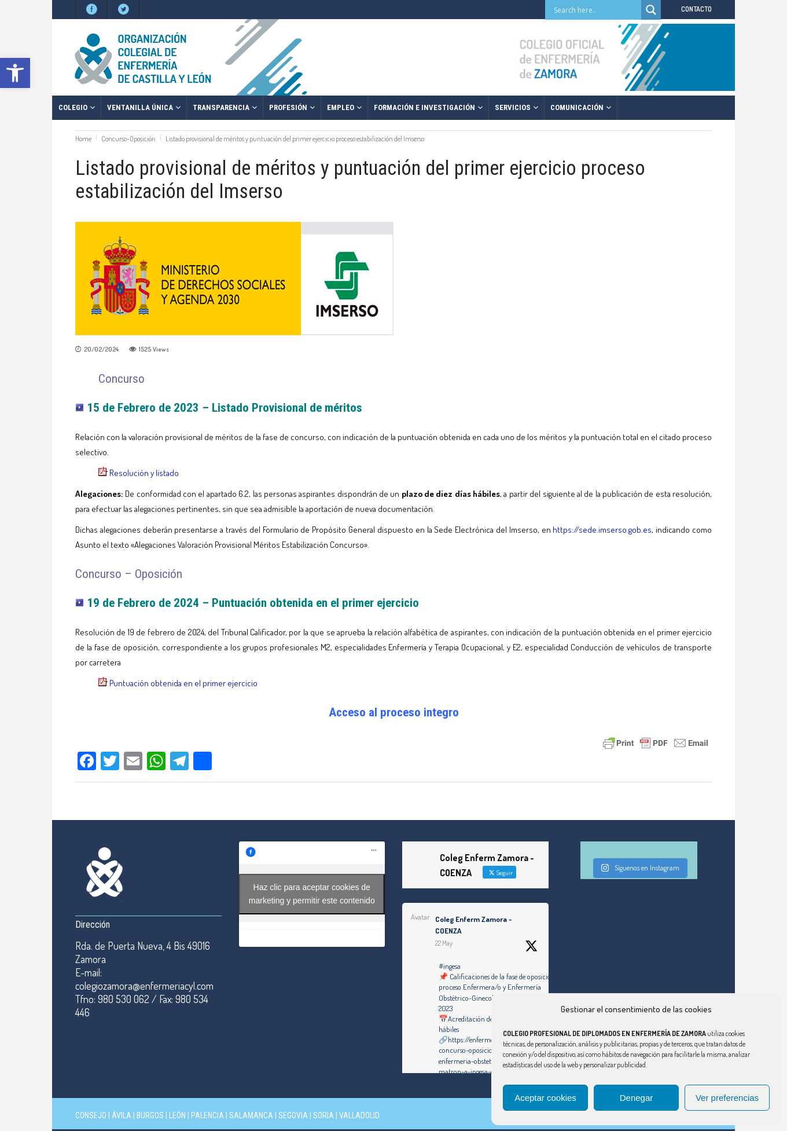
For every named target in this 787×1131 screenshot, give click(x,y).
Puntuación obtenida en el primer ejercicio (183, 683)
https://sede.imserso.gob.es (602, 529)
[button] (15, 73)
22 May (444, 943)
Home (83, 138)
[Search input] (596, 10)
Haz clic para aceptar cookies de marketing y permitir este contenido (312, 894)
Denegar (636, 1098)
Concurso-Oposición (128, 138)
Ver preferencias (727, 1098)
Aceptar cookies (545, 1098)
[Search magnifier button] (651, 10)
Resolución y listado (144, 472)
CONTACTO (696, 9)
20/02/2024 (101, 349)
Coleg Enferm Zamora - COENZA (473, 924)
